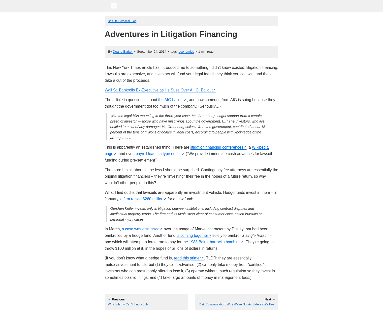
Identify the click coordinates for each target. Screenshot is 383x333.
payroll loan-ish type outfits (159, 154)
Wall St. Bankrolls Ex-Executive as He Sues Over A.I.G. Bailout (159, 90)
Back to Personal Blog (122, 20)
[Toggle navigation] (191, 5)
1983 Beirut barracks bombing (215, 242)
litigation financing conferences (217, 147)
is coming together (192, 235)
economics (186, 51)
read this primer (187, 258)
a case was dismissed (141, 229)
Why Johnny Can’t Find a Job (128, 304)
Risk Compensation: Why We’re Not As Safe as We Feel (237, 304)
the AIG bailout (171, 100)
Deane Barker (123, 51)
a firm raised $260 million (141, 199)
